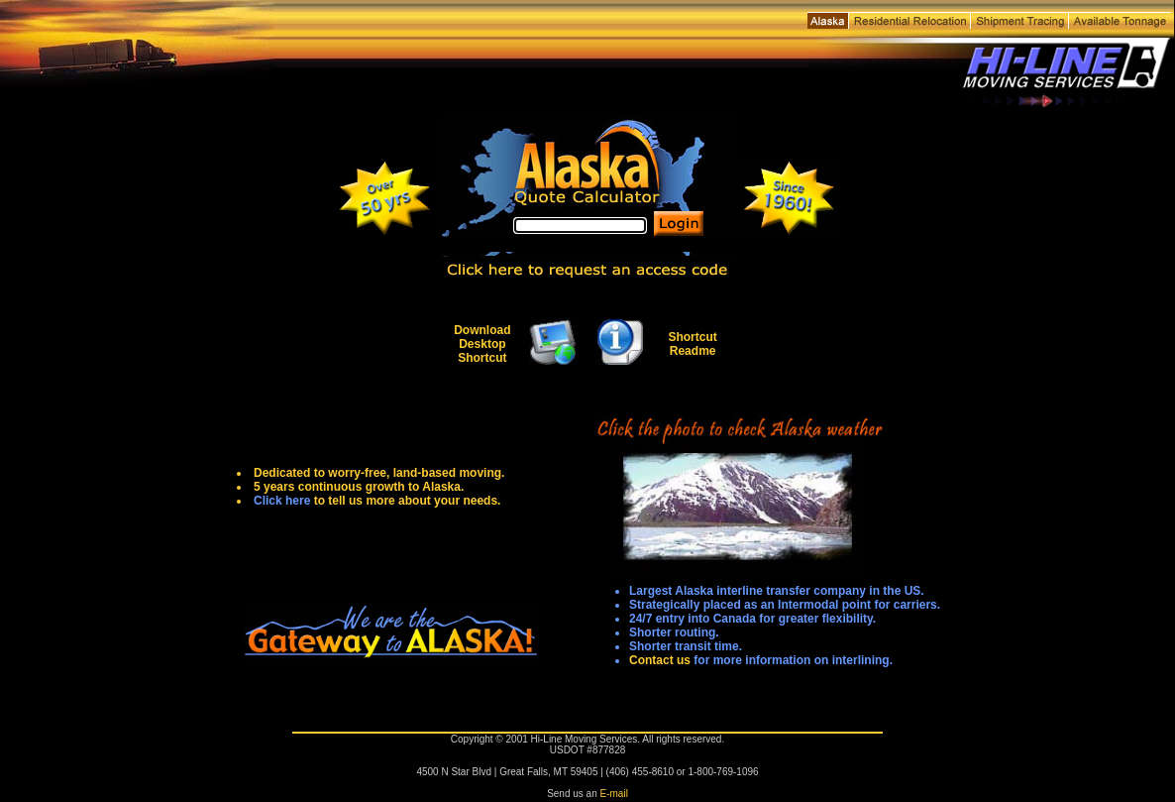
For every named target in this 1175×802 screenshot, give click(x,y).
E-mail (614, 793)
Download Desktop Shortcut (482, 344)
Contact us (660, 660)
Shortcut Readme (692, 344)
